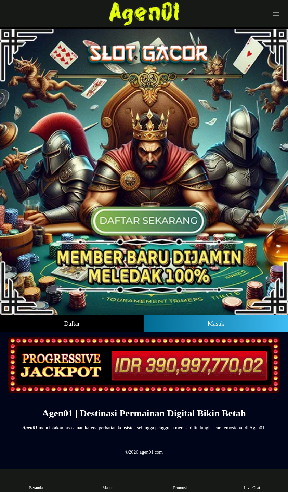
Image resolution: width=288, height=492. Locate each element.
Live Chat (252, 481)
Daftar (72, 323)
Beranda (36, 481)
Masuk (216, 323)
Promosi (180, 481)
